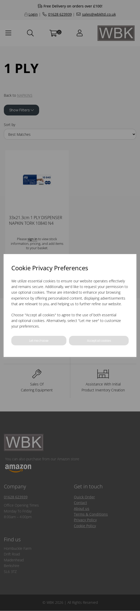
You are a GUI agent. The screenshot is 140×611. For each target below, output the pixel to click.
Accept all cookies (99, 340)
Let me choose (38, 340)
